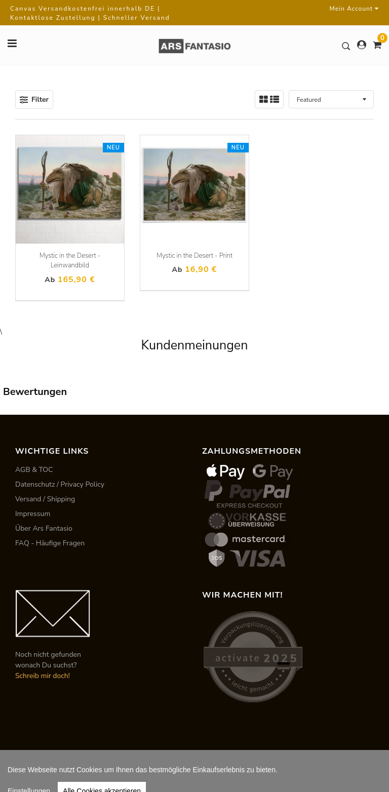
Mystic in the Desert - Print (194, 255)
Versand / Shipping (45, 499)
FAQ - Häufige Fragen (50, 543)
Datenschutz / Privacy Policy (59, 484)
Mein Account (354, 9)
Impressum (32, 514)
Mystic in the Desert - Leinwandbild (70, 260)
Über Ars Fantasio (43, 528)
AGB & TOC (34, 469)
